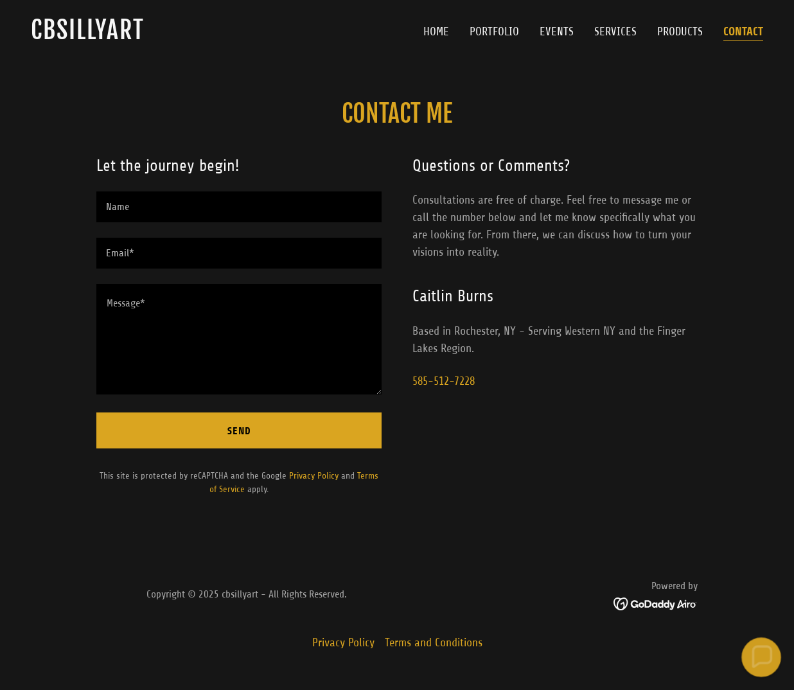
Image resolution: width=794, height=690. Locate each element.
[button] (761, 657)
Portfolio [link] (494, 31)
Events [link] (557, 31)
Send (239, 431)
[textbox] (239, 206)
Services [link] (615, 31)
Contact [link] (743, 31)
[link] (209, 35)
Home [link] (436, 31)
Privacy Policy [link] (314, 476)
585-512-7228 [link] (443, 381)
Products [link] (680, 31)
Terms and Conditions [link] (433, 642)
